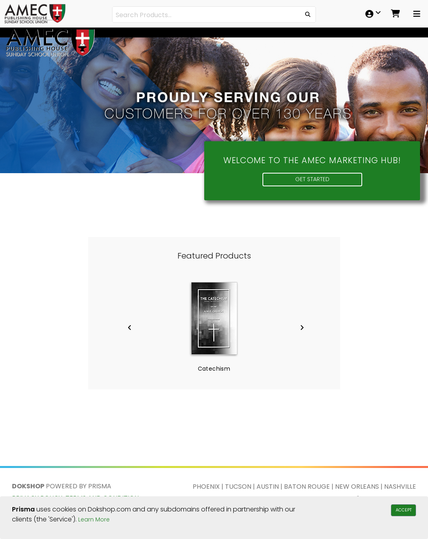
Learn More (94, 519)
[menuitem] (371, 13)
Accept (404, 510)
